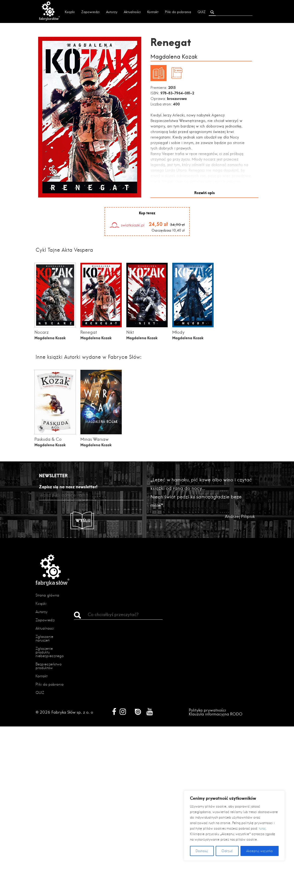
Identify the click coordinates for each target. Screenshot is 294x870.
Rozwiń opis (204, 192)
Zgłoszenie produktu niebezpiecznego (50, 652)
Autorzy (111, 12)
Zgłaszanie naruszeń (44, 638)
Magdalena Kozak (174, 57)
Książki (70, 12)
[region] (234, 826)
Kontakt (152, 12)
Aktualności (132, 12)
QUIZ (202, 12)
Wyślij (83, 520)
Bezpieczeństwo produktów (49, 666)
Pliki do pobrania (178, 12)
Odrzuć (227, 851)
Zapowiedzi (90, 12)
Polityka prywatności (207, 710)
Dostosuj (202, 851)
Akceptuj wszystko (259, 851)
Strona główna (47, 595)
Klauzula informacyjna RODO (216, 714)
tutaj (262, 828)
